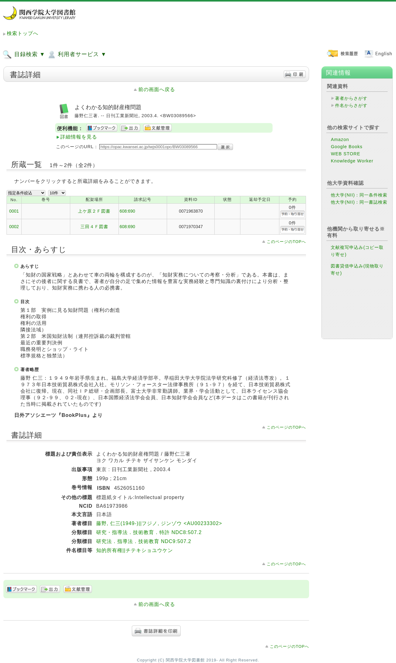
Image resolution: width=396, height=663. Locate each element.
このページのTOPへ (286, 241)
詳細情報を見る (78, 136)
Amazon (340, 139)
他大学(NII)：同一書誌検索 (359, 202)
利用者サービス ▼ (76, 54)
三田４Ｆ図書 (94, 226)
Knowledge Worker (352, 160)
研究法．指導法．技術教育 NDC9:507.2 (144, 541)
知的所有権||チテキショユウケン (134, 550)
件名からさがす (351, 105)
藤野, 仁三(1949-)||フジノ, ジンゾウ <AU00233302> (159, 523)
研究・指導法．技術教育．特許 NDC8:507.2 (149, 532)
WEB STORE (345, 153)
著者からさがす (351, 98)
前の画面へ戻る (156, 89)
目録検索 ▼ (23, 54)
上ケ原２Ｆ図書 (94, 211)
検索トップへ (22, 33)
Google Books (346, 146)
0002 (14, 226)
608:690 (127, 211)
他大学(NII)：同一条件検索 (359, 194)
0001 (14, 211)
